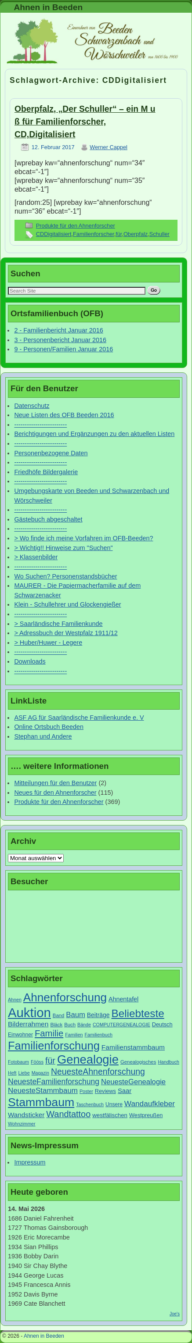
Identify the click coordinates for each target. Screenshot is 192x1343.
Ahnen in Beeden (48, 7)
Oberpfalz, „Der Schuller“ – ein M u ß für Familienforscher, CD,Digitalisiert (85, 121)
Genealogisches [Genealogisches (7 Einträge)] (138, 1061)
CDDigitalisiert (54, 234)
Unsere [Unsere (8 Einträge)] (114, 1104)
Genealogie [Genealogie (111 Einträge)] (88, 1059)
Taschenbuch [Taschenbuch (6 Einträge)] (90, 1104)
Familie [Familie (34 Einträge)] (49, 1033)
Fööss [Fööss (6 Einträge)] (37, 1061)
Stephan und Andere (43, 736)
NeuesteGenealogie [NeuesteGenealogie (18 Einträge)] (133, 1082)
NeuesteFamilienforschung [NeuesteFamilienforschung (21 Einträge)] (53, 1081)
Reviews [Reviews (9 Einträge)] (105, 1091)
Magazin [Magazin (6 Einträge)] (40, 1072)
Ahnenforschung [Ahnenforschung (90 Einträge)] (65, 997)
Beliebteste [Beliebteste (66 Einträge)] (137, 1013)
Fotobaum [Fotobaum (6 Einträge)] (18, 1061)
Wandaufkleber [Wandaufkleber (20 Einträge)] (149, 1103)
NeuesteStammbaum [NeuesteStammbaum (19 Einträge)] (43, 1090)
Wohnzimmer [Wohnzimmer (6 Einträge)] (22, 1123)
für (119, 234)
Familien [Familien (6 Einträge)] (74, 1034)
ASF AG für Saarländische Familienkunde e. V (79, 717)
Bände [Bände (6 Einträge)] (84, 1024)
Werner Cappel (108, 147)
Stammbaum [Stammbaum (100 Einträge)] (41, 1102)
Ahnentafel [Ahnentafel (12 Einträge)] (123, 999)
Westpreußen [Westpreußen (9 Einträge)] (146, 1115)
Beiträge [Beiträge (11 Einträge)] (98, 1014)
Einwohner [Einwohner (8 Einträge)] (20, 1035)
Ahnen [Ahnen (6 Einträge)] (15, 999)
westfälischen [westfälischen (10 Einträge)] (109, 1115)
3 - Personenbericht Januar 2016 (60, 339)
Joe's (175, 1313)
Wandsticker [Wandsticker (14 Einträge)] (26, 1114)
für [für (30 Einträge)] (50, 1060)
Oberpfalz (135, 234)
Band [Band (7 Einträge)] (59, 1015)
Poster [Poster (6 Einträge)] (86, 1091)
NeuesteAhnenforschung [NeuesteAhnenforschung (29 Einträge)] (98, 1071)
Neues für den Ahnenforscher (55, 792)
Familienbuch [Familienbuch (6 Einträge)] (98, 1034)
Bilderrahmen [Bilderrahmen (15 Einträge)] (28, 1024)
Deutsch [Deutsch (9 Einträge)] (162, 1024)
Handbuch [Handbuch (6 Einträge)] (168, 1061)
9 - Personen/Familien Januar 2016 (63, 349)
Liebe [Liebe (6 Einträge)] (24, 1072)
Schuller (159, 234)
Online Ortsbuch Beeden (48, 726)
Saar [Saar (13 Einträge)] (124, 1090)
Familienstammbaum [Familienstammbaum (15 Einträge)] (133, 1047)
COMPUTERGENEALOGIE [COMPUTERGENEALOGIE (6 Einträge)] (121, 1024)
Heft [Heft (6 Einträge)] (12, 1072)
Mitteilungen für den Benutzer (55, 782)
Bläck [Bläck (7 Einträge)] (56, 1024)
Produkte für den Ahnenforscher (75, 225)
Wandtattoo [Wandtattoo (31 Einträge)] (68, 1114)
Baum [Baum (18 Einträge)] (75, 1015)
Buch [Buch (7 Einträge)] (70, 1024)
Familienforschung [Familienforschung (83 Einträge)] (54, 1045)
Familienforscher (93, 234)
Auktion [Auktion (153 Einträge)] (29, 1012)
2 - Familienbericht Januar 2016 (58, 330)
